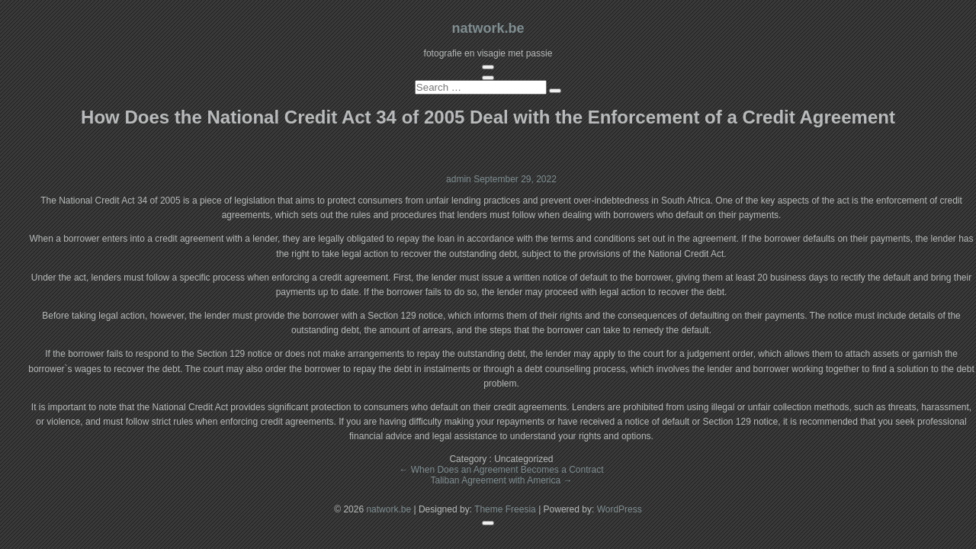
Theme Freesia (505, 509)
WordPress (619, 509)
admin (460, 179)
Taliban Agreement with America (501, 480)
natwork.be (487, 28)
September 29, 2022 (515, 179)
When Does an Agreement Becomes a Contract (501, 469)
